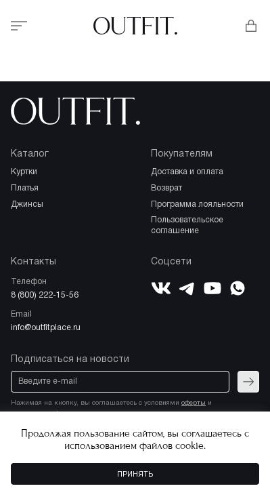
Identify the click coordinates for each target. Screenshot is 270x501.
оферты (193, 403)
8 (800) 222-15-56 (44, 295)
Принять (135, 474)
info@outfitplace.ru (46, 328)
